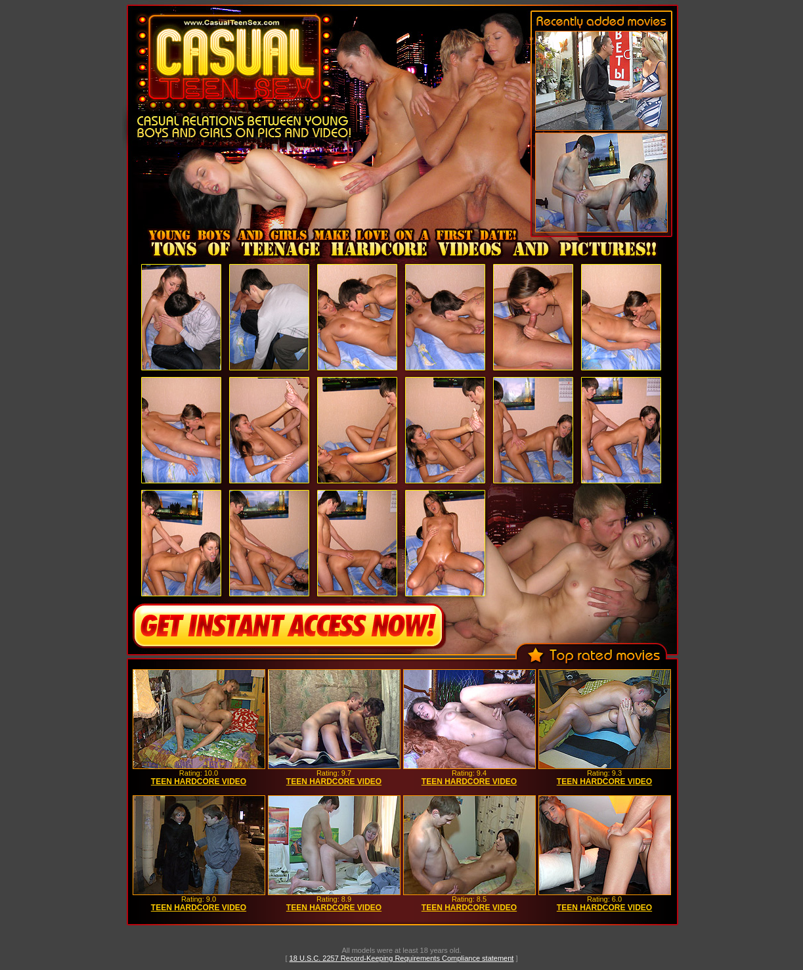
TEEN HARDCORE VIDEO (198, 781)
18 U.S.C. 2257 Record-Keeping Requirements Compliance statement (402, 958)
